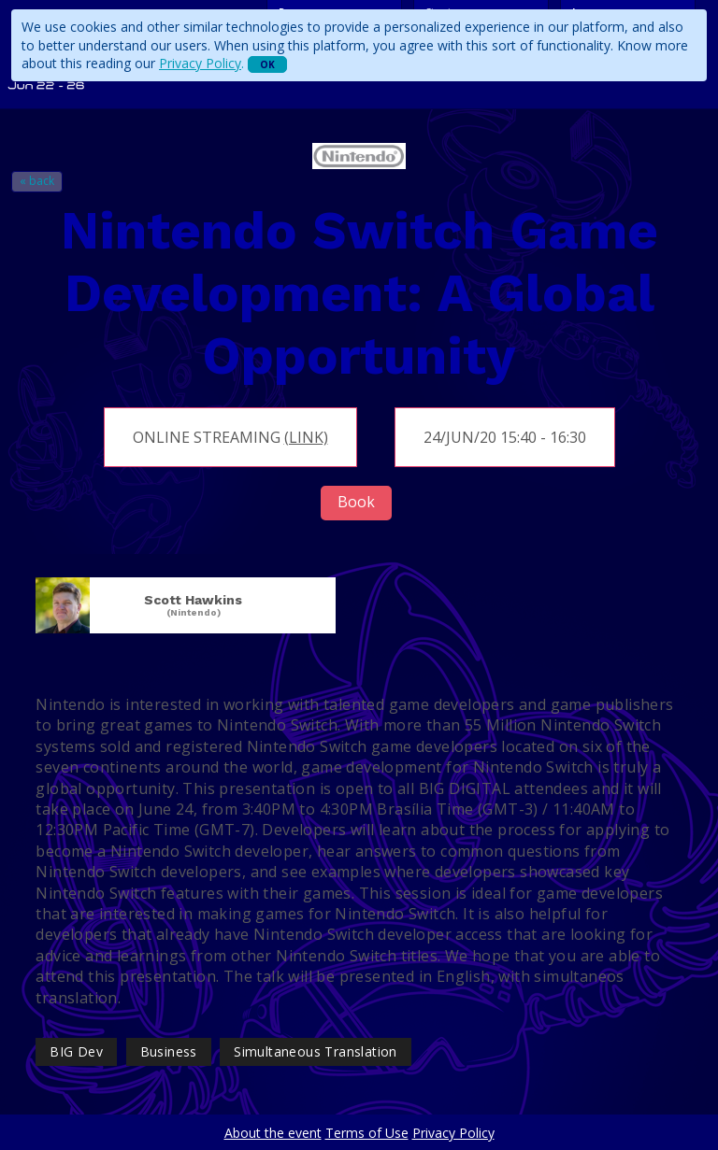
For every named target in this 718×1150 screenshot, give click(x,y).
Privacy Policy (200, 63)
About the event (273, 1133)
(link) (306, 437)
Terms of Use (367, 1133)
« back (37, 181)
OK (267, 64)
